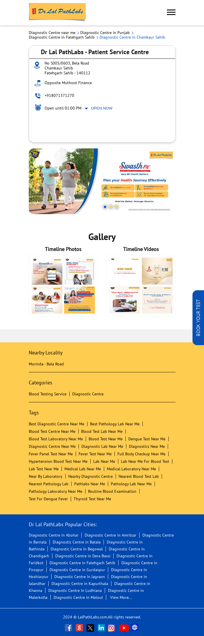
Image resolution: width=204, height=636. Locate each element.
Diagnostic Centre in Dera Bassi (82, 555)
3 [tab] (116, 206)
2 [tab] (110, 206)
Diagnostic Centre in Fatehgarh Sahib (82, 562)
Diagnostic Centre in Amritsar (110, 535)
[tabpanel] (102, 181)
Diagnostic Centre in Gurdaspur (77, 569)
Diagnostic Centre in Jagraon (79, 576)
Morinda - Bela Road (46, 364)
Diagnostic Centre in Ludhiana (75, 590)
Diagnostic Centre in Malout (78, 597)
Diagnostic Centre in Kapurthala (80, 583)
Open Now (102, 108)
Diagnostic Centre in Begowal (77, 549)
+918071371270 (59, 95)
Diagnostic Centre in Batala (77, 542)
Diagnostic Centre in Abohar (54, 535)
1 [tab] (105, 206)
